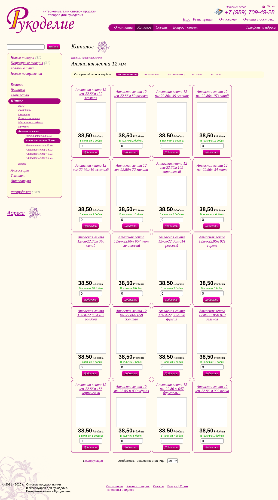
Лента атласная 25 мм (39, 145)
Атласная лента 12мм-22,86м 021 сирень (212, 241)
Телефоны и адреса (261, 27)
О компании (123, 27)
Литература (21, 181)
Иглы (21, 105)
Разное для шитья (29, 118)
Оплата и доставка (259, 19)
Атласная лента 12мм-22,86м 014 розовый (171, 241)
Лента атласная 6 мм (39, 135)
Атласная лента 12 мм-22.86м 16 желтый (91, 167)
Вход (186, 19)
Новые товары (22, 57)
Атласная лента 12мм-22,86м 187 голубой (90, 315)
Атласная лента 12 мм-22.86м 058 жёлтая (131, 315)
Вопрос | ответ (185, 27)
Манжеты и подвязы (30, 122)
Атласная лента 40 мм (39, 153)
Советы (162, 27)
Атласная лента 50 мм (39, 158)
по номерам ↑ (152, 74)
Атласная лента (28, 131)
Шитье (17, 101)
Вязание (17, 84)
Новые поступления (26, 73)
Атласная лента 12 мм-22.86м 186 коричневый (90, 389)
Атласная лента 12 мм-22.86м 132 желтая (90, 94)
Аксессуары (20, 170)
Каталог (144, 27)
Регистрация (203, 19)
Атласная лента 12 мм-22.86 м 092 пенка (212, 389)
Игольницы (24, 110)
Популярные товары (27, 63)
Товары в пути (22, 68)
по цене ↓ (217, 74)
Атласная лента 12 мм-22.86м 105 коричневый (171, 167)
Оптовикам (228, 19)
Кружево (23, 126)
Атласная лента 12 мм (40, 140)
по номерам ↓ (176, 74)
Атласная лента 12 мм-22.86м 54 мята (212, 167)
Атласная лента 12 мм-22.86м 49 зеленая (172, 94)
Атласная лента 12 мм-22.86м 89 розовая (131, 94)
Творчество (20, 95)
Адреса (16, 213)
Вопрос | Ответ (177, 486)
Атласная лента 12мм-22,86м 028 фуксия (171, 315)
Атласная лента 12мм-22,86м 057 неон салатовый (131, 241)
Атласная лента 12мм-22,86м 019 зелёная (212, 315)
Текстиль (18, 176)
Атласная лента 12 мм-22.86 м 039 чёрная (131, 389)
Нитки (22, 163)
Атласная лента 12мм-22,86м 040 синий (90, 241)
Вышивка (18, 90)
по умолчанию (127, 74)
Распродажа (21, 192)
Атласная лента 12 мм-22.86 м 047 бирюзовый (171, 389)
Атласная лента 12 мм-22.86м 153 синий (212, 94)
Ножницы (24, 114)
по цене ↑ (198, 74)
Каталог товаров (138, 486)
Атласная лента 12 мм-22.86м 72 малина (131, 167)
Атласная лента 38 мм (39, 149)
